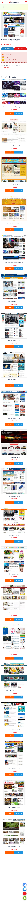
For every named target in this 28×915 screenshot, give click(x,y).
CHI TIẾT (9, 113)
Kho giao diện (10, 6)
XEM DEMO (7, 49)
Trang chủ (3, 6)
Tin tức (17, 6)
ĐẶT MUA (20, 49)
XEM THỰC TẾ (19, 113)
